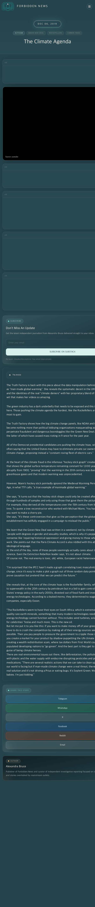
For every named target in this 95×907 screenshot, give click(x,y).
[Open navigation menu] (89, 6)
